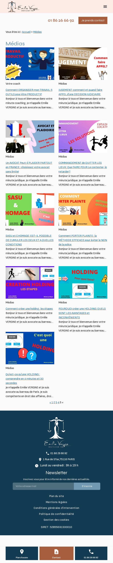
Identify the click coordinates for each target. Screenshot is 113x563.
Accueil (26, 32)
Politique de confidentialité (56, 514)
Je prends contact (92, 20)
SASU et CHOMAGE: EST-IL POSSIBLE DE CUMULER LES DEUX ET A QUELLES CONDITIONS (29, 240)
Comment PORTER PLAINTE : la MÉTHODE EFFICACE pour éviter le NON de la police (83, 240)
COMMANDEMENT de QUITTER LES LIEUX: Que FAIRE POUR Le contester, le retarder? (83, 167)
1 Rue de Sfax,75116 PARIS (59, 459)
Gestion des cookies (56, 520)
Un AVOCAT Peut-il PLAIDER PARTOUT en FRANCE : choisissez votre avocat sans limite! (29, 167)
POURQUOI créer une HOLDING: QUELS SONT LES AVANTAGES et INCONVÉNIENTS (82, 313)
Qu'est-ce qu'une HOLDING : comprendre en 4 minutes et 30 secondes (24, 379)
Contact (56, 557)
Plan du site (56, 496)
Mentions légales (56, 502)
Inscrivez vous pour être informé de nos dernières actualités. (56, 479)
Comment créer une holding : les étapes (29, 308)
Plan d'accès (22, 557)
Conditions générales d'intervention (56, 508)
